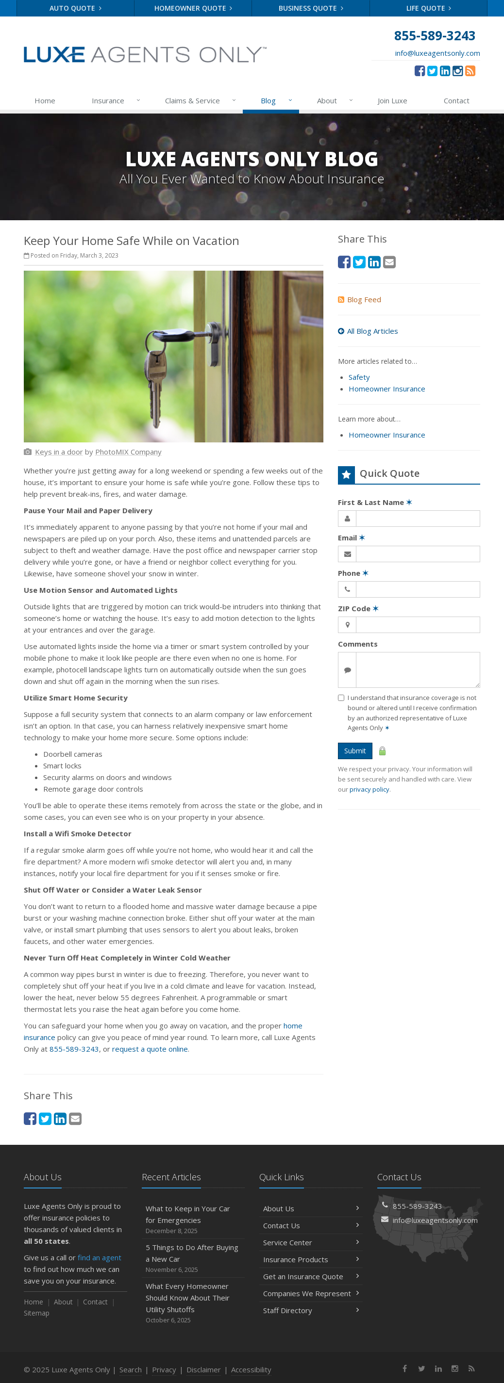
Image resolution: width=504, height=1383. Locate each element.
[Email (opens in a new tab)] (75, 1118)
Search (130, 1369)
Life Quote (429, 8)
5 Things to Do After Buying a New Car (193, 1258)
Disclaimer (203, 1369)
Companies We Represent (311, 1293)
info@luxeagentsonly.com (437, 53)
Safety (359, 377)
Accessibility (251, 1369)
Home (44, 100)
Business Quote (311, 8)
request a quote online (150, 1049)
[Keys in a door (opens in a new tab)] (59, 451)
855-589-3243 (74, 1049)
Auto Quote (75, 8)
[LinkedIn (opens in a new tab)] (445, 70)
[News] (470, 70)
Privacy (164, 1369)
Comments (358, 644)
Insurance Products (311, 1259)
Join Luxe (392, 100)
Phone (353, 573)
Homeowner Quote (193, 8)
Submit (355, 750)
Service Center (311, 1242)
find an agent (99, 1257)
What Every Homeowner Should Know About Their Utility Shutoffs (193, 1303)
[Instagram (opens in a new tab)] (458, 70)
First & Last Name (375, 502)
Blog (277, 100)
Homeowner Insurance (387, 388)
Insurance (116, 100)
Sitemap (37, 1313)
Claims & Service (201, 100)
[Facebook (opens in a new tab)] (420, 70)
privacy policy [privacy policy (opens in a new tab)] (369, 789)
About (335, 100)
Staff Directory (311, 1310)
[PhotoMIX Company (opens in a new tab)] (128, 451)
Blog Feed (359, 299)
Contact (457, 100)
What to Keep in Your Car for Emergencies (193, 1220)
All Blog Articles (368, 331)
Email (351, 537)
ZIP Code (358, 608)
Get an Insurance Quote (311, 1276)
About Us (311, 1208)
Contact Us (311, 1225)
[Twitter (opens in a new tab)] (432, 70)
